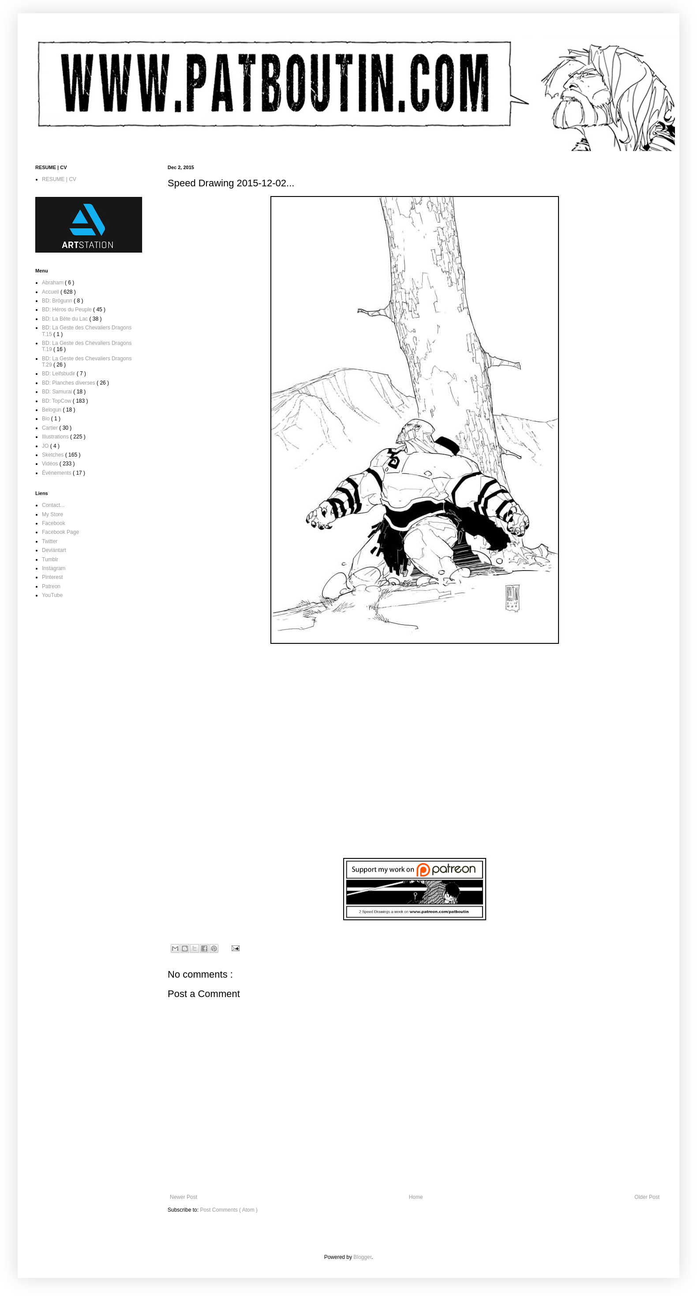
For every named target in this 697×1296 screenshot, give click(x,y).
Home (416, 1197)
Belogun (52, 410)
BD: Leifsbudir (59, 373)
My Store (52, 514)
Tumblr (50, 559)
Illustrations (56, 437)
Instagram (53, 568)
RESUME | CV (59, 179)
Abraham (53, 283)
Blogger (362, 1257)
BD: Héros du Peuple (67, 309)
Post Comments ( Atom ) (229, 1210)
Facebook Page (60, 532)
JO (46, 446)
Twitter (49, 541)
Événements (57, 473)
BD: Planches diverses (69, 383)
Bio (46, 419)
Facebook (53, 523)
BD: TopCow (57, 401)
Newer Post (183, 1197)
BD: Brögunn (58, 301)
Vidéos (51, 464)
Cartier (50, 428)
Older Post (647, 1197)
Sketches (53, 455)
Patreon (51, 586)
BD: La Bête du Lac (65, 319)
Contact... (53, 505)
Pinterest (52, 577)
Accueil (51, 292)
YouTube (52, 595)
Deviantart (54, 550)
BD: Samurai (57, 392)
